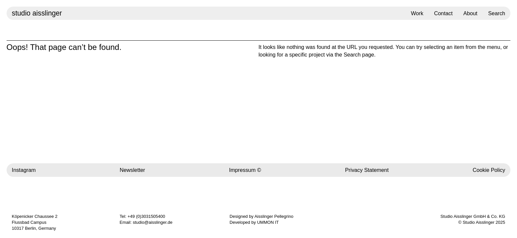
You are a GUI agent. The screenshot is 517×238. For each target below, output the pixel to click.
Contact (443, 13)
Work (417, 13)
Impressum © (245, 170)
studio (37, 13)
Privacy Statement (366, 170)
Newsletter (132, 170)
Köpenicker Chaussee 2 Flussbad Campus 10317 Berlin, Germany (34, 222)
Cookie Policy (488, 170)
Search (496, 13)
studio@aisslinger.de (152, 222)
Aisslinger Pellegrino (274, 216)
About (470, 13)
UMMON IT (268, 222)
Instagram (24, 170)
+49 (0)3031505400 (146, 216)
